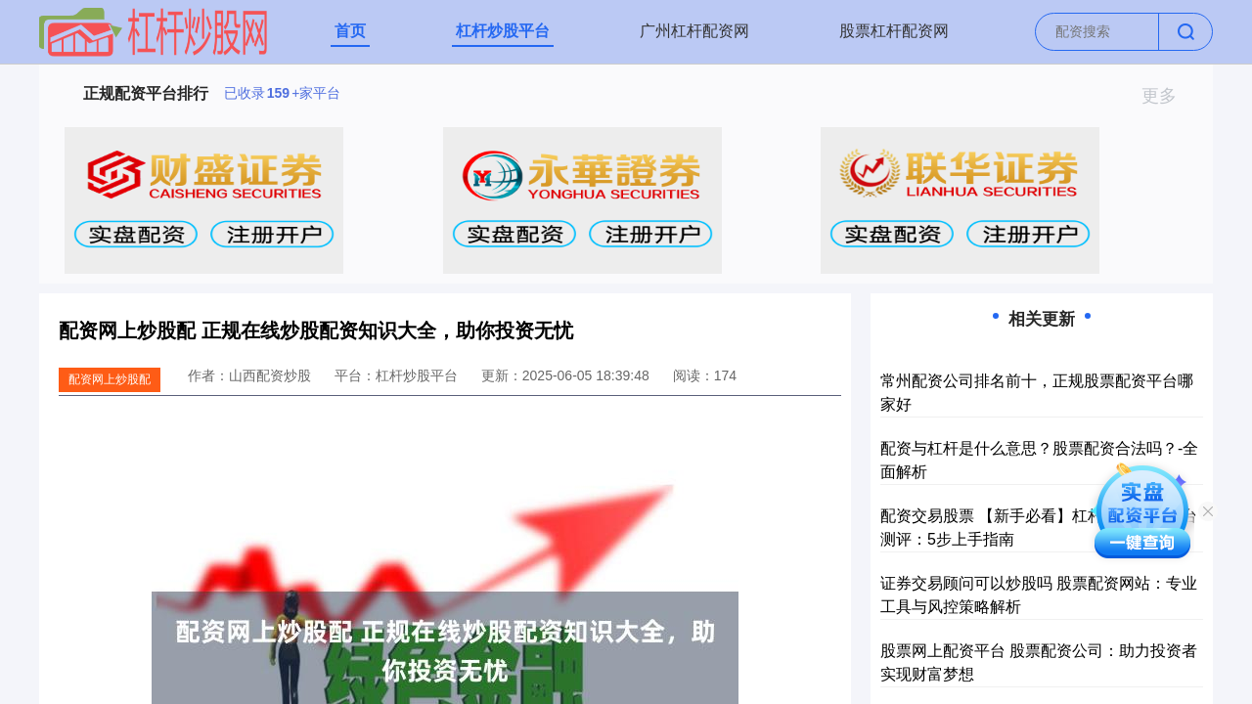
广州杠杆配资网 (694, 30)
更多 (1167, 96)
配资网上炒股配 (109, 379)
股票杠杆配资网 (894, 30)
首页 (350, 30)
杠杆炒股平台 (503, 30)
